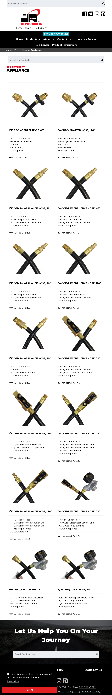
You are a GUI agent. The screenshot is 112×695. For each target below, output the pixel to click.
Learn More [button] (13, 681)
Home (19, 39)
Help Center (42, 45)
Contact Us (65, 39)
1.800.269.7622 (87, 687)
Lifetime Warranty (91, 691)
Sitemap (59, 691)
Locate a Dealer (86, 39)
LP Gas (16, 50)
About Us (48, 39)
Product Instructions (64, 45)
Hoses (25, 50)
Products (33, 39)
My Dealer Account (56, 33)
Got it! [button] (30, 690)
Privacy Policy (73, 691)
